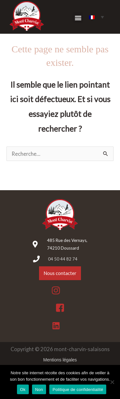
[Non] (112, 382)
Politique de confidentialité (77, 389)
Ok (23, 389)
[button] (78, 17)
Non (39, 389)
